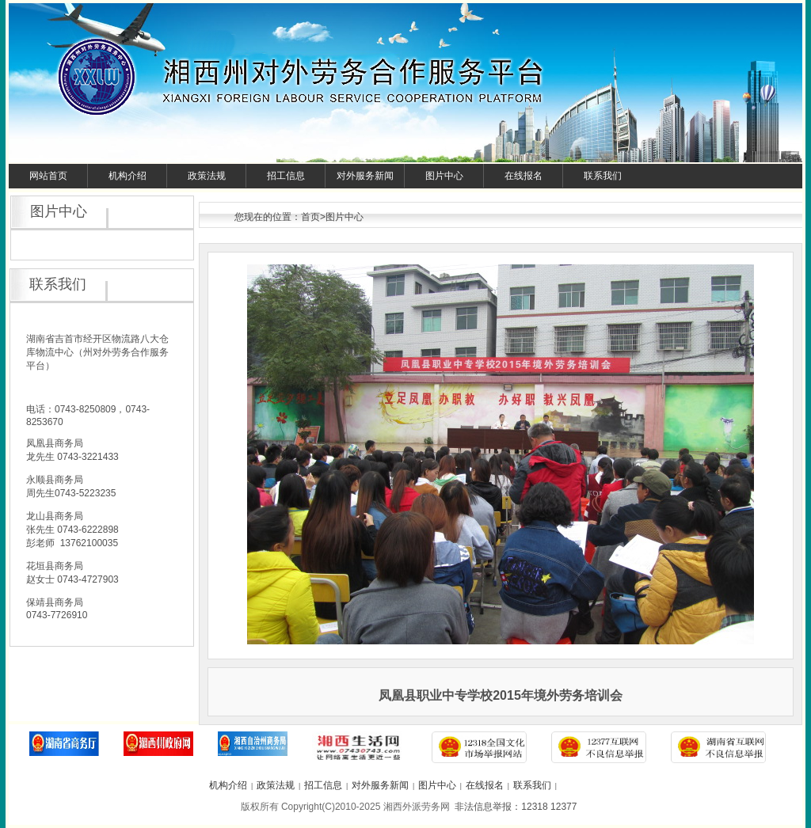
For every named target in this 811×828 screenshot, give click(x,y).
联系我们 (603, 175)
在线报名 (523, 175)
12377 (563, 806)
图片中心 (444, 175)
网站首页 (48, 175)
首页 (310, 216)
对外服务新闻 (365, 175)
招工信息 (286, 175)
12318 (534, 806)
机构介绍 (128, 175)
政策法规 (207, 175)
